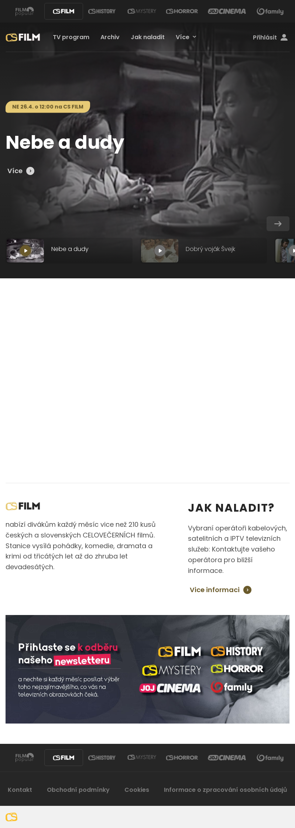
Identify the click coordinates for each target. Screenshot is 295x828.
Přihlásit (270, 37)
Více (182, 37)
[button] (278, 223)
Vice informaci (215, 589)
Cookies (136, 790)
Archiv (110, 37)
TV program (71, 37)
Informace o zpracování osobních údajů (225, 790)
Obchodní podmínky (78, 790)
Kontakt (20, 790)
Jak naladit (148, 37)
